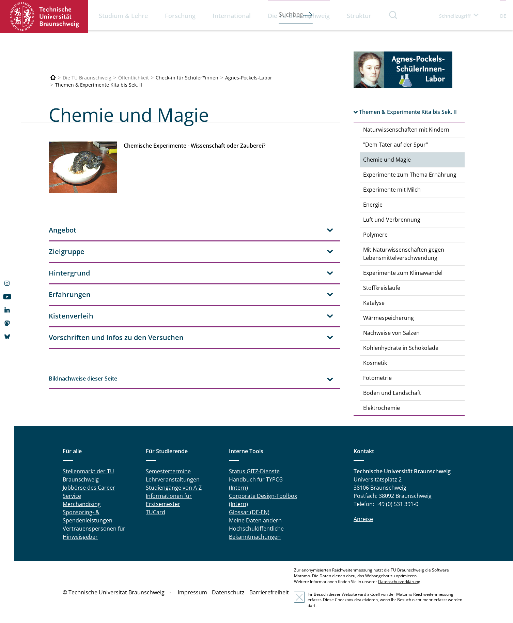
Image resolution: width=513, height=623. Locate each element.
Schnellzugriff (455, 16)
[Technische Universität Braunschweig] (53, 77)
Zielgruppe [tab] (66, 251)
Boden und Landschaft (392, 393)
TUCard (155, 512)
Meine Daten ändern (255, 520)
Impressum (192, 592)
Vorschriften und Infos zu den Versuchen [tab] (116, 337)
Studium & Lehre (123, 16)
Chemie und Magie (387, 159)
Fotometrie (377, 378)
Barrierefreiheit (269, 592)
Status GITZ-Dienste (254, 471)
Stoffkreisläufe (381, 288)
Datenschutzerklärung (399, 581)
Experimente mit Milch (392, 189)
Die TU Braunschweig (299, 16)
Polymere (375, 234)
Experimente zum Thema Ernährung (409, 174)
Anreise (363, 519)
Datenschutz (228, 592)
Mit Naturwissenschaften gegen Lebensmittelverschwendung (403, 254)
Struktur (359, 16)
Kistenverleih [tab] (71, 316)
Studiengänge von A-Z (174, 487)
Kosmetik (375, 363)
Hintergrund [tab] (69, 273)
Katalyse (374, 303)
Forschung (180, 16)
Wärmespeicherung (388, 318)
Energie (373, 204)
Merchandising (82, 504)
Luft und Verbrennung (391, 219)
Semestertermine (168, 471)
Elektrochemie (381, 408)
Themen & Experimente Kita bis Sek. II (98, 84)
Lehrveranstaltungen (173, 479)
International (232, 16)
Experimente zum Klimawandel (402, 273)
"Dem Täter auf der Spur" (395, 144)
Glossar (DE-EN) (249, 512)
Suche (393, 15)
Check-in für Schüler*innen (187, 77)
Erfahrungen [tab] (70, 294)
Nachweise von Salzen (391, 333)
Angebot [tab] (62, 230)
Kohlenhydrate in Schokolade (400, 348)
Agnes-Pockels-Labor (248, 77)
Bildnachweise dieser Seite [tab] (83, 378)
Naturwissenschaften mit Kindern (406, 129)
